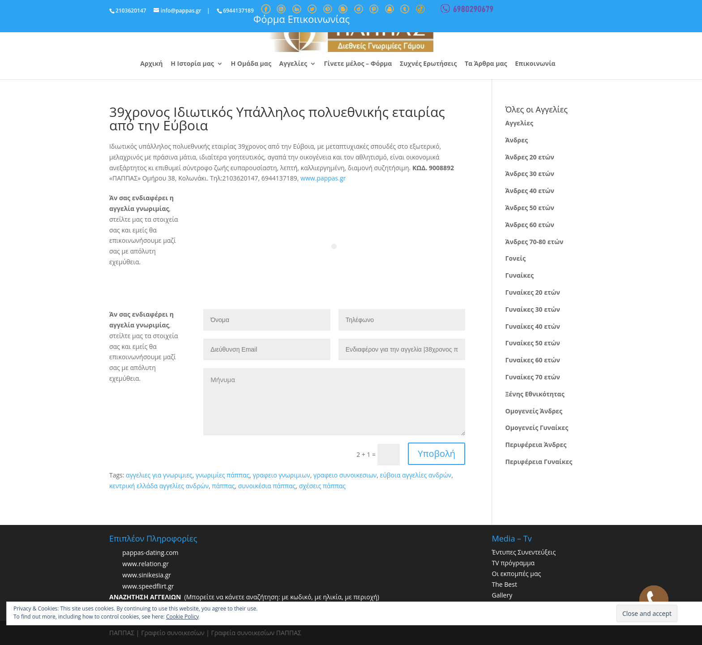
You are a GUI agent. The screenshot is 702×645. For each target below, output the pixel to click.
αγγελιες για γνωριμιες (159, 475)
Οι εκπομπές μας (516, 573)
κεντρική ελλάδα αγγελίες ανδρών (159, 486)
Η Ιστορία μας (192, 64)
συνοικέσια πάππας (267, 486)
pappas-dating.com (150, 553)
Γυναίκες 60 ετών (532, 360)
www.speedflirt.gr (148, 586)
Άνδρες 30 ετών (529, 173)
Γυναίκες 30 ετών (532, 309)
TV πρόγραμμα (513, 563)
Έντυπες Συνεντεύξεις (524, 552)
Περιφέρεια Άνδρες (536, 444)
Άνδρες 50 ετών (529, 207)
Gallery (502, 595)
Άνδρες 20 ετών (529, 157)
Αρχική (151, 64)
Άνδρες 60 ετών (529, 224)
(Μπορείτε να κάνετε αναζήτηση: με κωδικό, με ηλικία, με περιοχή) (244, 597)
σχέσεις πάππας (322, 486)
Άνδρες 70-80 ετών (534, 241)
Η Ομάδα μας (251, 64)
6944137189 (238, 10)
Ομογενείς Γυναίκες (537, 427)
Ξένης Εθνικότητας (535, 394)
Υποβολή (436, 453)
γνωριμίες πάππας (222, 475)
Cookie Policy (182, 616)
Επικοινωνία (535, 64)
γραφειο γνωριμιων (281, 475)
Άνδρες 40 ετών (529, 190)
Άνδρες (516, 140)
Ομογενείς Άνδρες (534, 411)
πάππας (223, 486)
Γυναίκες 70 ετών (532, 377)
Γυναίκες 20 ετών (532, 292)
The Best (504, 584)
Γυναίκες (519, 275)
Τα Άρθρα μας (486, 64)
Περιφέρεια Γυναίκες (539, 461)
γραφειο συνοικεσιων (345, 475)
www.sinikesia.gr (146, 575)
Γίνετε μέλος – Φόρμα (358, 64)
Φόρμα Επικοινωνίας (301, 19)
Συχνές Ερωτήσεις (428, 64)
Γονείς (515, 258)
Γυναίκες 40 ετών (532, 326)
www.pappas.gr (323, 178)
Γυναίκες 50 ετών (532, 343)
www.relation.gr (145, 564)
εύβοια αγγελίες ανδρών (416, 475)
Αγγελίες (293, 64)
